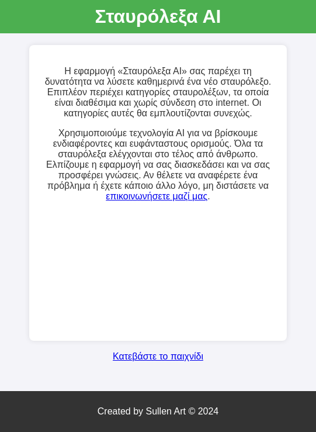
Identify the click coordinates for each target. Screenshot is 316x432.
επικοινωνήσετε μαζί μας (156, 196)
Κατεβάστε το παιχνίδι (158, 356)
